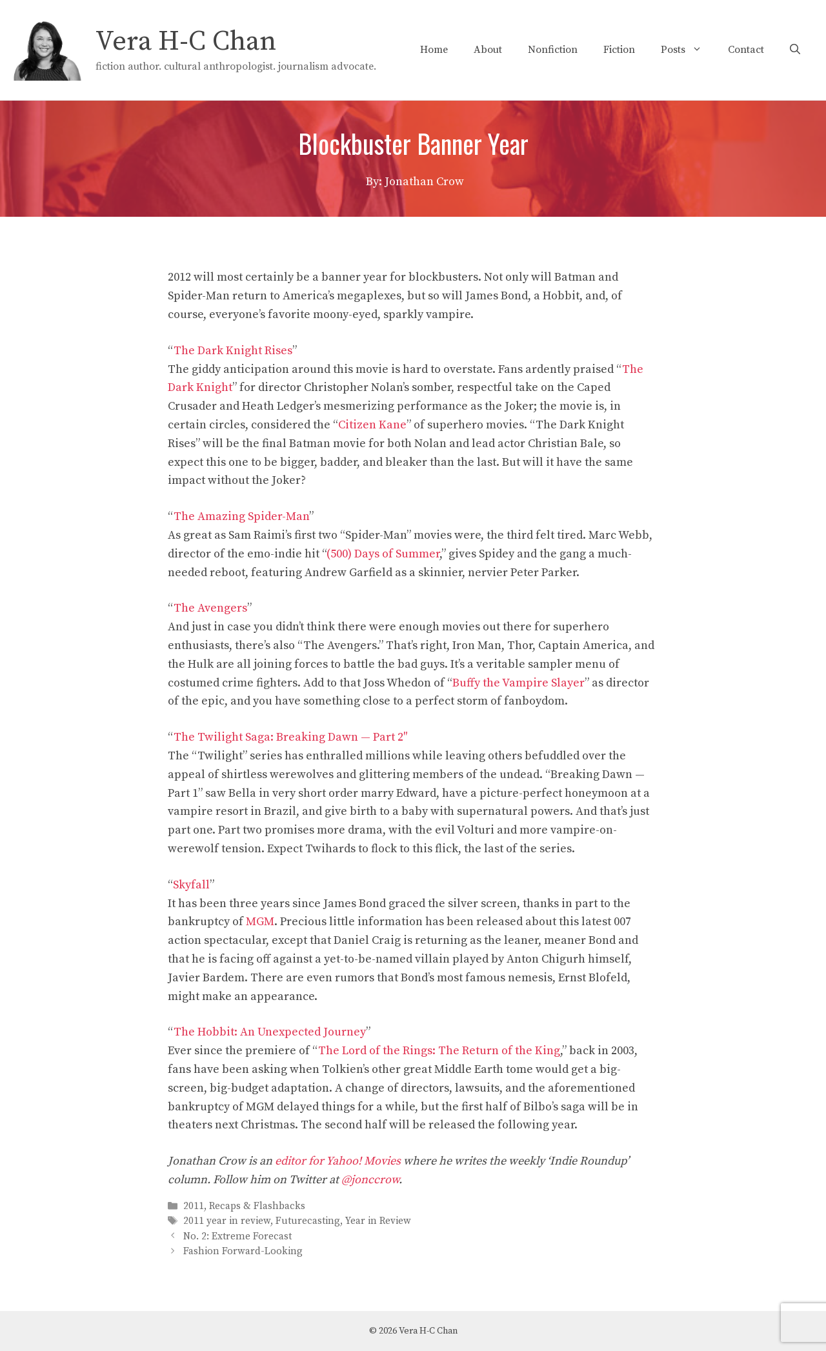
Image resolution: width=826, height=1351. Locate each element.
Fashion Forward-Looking (243, 1251)
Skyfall (191, 884)
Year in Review (378, 1222)
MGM (260, 921)
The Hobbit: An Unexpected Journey (270, 1032)
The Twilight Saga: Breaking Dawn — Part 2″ (291, 737)
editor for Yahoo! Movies (338, 1161)
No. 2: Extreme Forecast (237, 1236)
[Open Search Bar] (795, 49)
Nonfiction (553, 49)
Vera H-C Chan (186, 42)
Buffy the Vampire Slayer (518, 683)
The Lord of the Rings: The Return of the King (439, 1050)
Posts (688, 49)
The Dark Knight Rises (233, 350)
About (488, 49)
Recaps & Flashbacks (257, 1206)
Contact (746, 49)
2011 (193, 1206)
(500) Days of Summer (383, 553)
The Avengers (210, 608)
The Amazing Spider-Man (241, 516)
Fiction (619, 49)
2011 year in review (226, 1222)
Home (434, 49)
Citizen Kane (372, 424)
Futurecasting (308, 1222)
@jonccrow (370, 1179)
